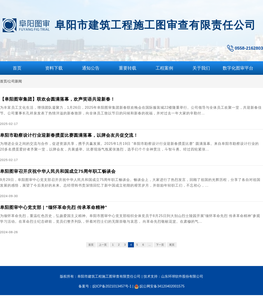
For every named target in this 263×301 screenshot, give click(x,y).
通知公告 (91, 68)
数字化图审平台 (238, 68)
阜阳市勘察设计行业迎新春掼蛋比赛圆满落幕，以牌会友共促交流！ (69, 135)
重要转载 (127, 68)
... (150, 244)
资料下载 (54, 68)
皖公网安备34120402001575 (162, 286)
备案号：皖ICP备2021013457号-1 (105, 286)
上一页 (103, 244)
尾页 (171, 244)
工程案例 (164, 68)
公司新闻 (15, 81)
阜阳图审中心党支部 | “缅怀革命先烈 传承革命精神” (53, 207)
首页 (17, 68)
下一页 (160, 244)
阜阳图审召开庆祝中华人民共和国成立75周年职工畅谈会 (58, 171)
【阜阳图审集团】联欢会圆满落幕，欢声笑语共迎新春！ (57, 99)
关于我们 (201, 68)
